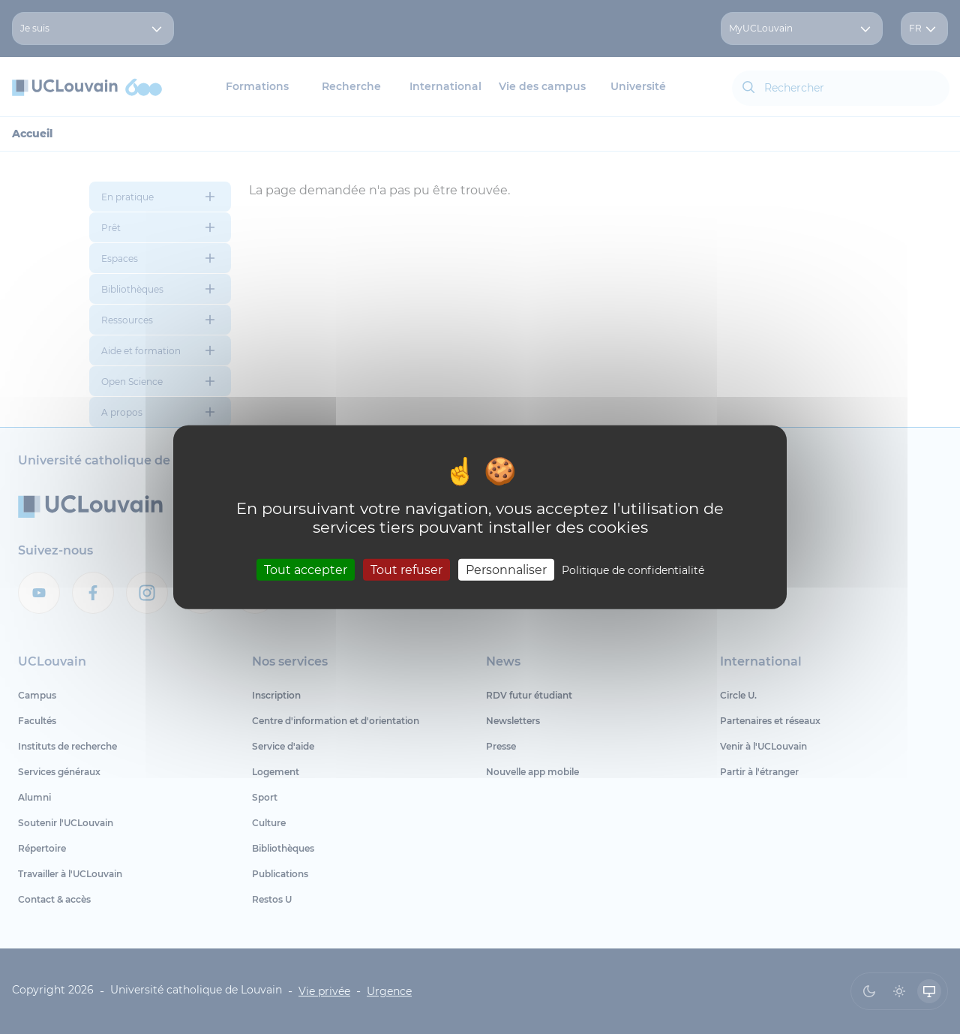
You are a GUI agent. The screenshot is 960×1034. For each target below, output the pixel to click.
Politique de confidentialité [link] (633, 569)
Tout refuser (406, 569)
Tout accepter (305, 569)
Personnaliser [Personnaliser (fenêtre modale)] (506, 569)
